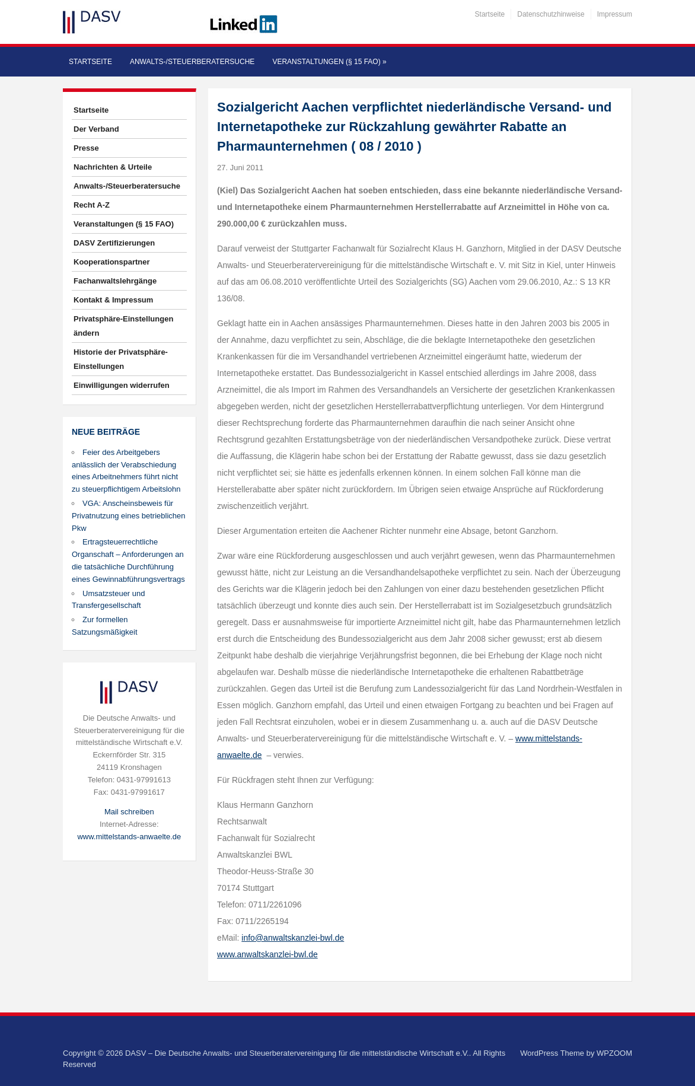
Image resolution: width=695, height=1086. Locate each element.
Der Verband (96, 129)
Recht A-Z (92, 204)
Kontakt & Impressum (113, 299)
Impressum (614, 14)
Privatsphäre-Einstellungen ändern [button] (123, 325)
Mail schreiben (129, 811)
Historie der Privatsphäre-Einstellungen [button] (121, 359)
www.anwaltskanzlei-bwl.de (267, 954)
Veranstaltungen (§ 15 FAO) (329, 62)
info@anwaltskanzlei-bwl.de (292, 937)
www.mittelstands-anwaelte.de (129, 836)
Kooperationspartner (112, 261)
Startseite (490, 14)
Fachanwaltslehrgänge (115, 280)
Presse (86, 148)
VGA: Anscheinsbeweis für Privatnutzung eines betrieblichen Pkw (129, 516)
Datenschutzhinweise (550, 14)
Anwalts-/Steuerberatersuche (192, 62)
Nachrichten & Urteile (113, 167)
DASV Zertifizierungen (114, 242)
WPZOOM (614, 1053)
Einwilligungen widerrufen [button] (122, 385)
